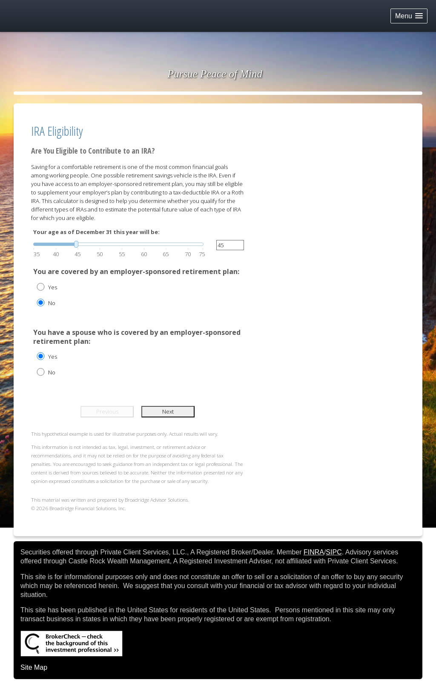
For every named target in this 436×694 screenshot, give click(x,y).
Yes (52, 287)
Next (168, 411)
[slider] (118, 244)
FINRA (314, 552)
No (51, 303)
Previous (107, 411)
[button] (408, 16)
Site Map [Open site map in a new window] (33, 667)
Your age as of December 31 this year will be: (96, 232)
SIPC (333, 552)
